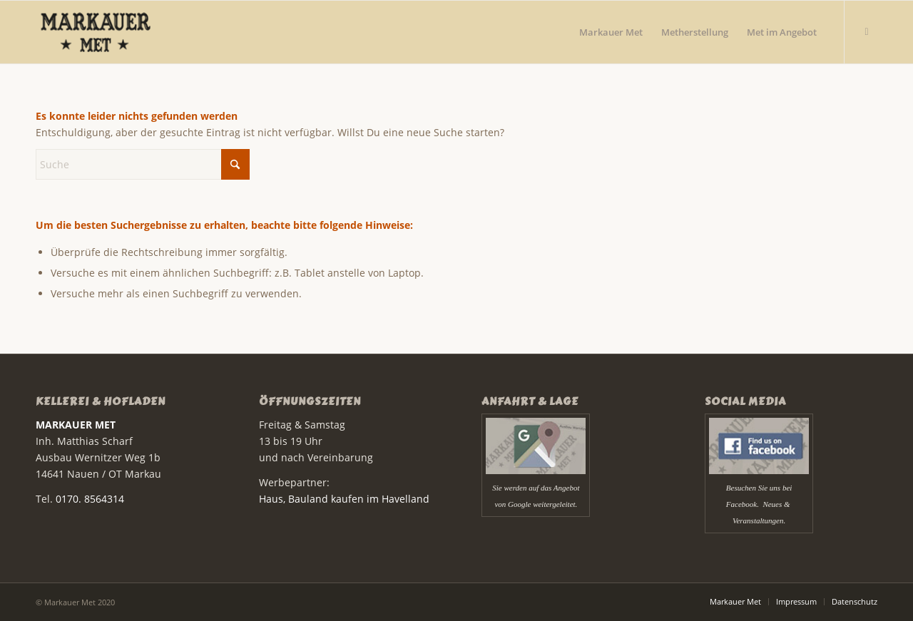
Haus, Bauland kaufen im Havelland (344, 498)
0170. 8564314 (90, 498)
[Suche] (143, 164)
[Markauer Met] (117, 32)
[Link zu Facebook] (866, 31)
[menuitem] (611, 32)
